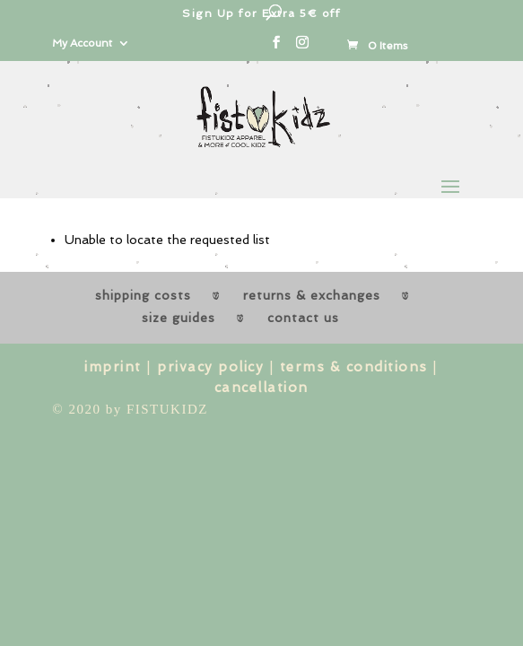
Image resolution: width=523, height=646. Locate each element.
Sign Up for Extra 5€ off (261, 13)
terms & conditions (354, 367)
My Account (82, 43)
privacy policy (210, 367)
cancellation (261, 388)
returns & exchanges (311, 295)
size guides (178, 317)
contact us (303, 317)
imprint (113, 367)
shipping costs (143, 295)
